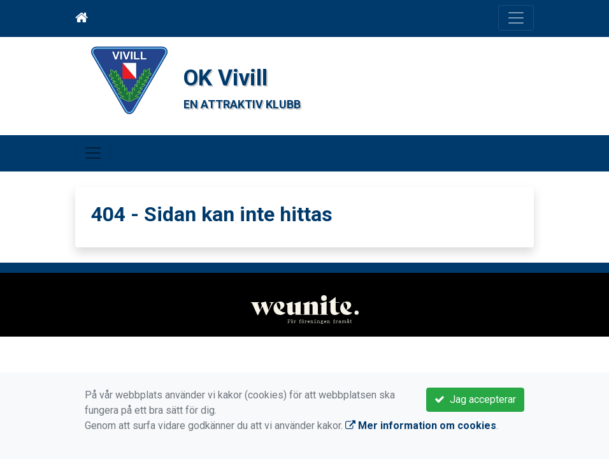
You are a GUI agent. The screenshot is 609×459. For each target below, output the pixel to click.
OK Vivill (229, 77)
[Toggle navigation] (516, 18)
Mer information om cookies (420, 425)
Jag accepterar (475, 399)
